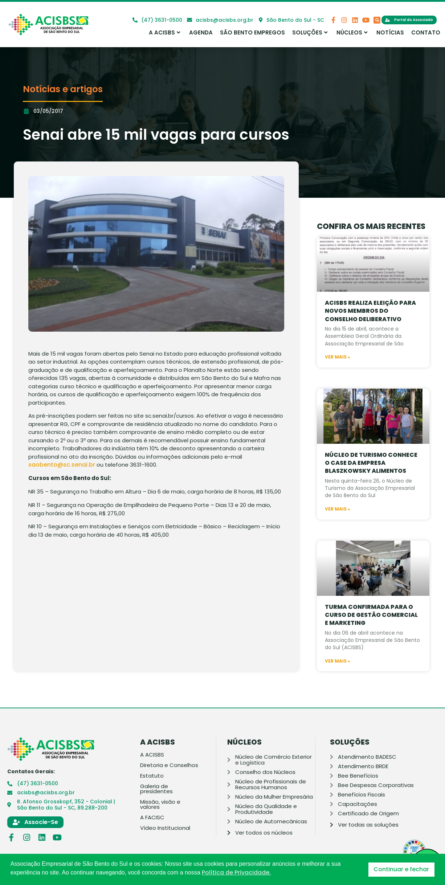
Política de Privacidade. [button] (236, 873)
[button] (376, 20)
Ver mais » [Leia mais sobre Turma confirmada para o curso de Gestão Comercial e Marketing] (337, 677)
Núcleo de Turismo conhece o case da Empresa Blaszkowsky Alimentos (371, 478)
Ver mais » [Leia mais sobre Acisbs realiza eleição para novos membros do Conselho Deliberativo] (337, 373)
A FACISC (152, 817)
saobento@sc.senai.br (61, 464)
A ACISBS (164, 32)
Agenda (201, 32)
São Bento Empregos (252, 32)
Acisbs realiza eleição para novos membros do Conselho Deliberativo (370, 326)
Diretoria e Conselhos (169, 765)
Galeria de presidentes (156, 789)
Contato (425, 32)
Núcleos (351, 32)
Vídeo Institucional (165, 828)
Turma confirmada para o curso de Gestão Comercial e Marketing (371, 630)
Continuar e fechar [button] (401, 869)
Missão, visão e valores (160, 804)
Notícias (390, 32)
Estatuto (152, 775)
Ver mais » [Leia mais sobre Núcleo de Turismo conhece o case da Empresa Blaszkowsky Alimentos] (337, 525)
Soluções (309, 32)
